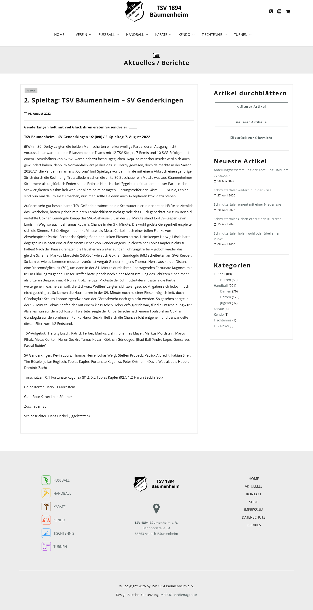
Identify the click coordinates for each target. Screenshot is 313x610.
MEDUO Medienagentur (179, 595)
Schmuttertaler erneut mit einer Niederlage (247, 204)
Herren (225, 280)
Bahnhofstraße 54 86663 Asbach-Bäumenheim (156, 522)
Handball (135, 34)
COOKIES (254, 525)
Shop (253, 501)
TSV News (221, 326)
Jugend (225, 303)
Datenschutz (253, 517)
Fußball (107, 34)
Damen (225, 291)
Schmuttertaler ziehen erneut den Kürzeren (248, 219)
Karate (161, 34)
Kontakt (253, 494)
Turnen (240, 34)
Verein (81, 34)
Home (59, 34)
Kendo (184, 34)
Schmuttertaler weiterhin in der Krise (242, 190)
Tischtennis (212, 34)
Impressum (253, 509)
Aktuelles (253, 486)
